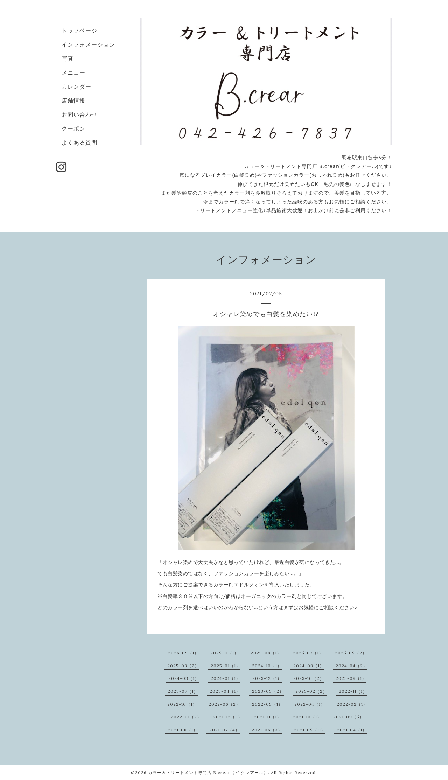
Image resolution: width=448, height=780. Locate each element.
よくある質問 (79, 142)
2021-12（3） (228, 716)
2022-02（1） (352, 704)
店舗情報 (73, 100)
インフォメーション (88, 44)
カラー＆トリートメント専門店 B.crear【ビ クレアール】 (208, 772)
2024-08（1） (308, 665)
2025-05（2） (351, 652)
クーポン (73, 128)
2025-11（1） (224, 652)
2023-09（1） (351, 678)
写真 (68, 58)
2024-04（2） (352, 665)
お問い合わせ (79, 114)
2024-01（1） (225, 678)
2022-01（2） (186, 716)
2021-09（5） (348, 716)
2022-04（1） (309, 704)
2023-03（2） (268, 691)
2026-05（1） (183, 652)
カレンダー (76, 86)
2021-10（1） (307, 716)
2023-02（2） (311, 691)
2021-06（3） (267, 729)
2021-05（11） (310, 729)
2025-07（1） (308, 652)
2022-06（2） (224, 704)
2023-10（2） (308, 678)
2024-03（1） (183, 678)
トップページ (79, 30)
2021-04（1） (352, 729)
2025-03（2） (183, 665)
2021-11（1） (267, 716)
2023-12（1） (267, 678)
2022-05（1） (267, 704)
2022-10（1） (182, 704)
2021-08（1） (183, 729)
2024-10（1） (267, 665)
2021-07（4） (224, 729)
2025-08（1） (266, 652)
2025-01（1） (225, 665)
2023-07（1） (183, 691)
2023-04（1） (225, 691)
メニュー (73, 72)
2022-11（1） (353, 691)
